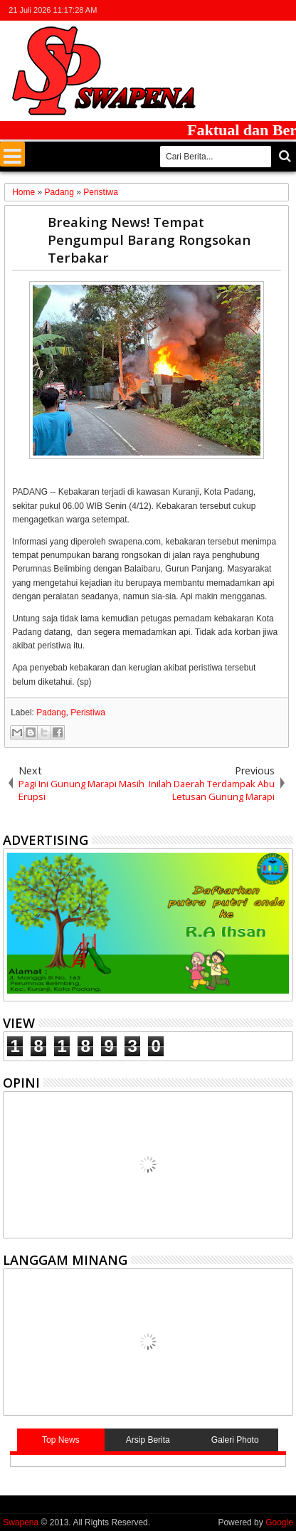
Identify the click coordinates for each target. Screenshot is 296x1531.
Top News (61, 1440)
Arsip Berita (148, 1440)
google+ (247, 10)
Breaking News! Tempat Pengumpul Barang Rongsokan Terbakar (149, 239)
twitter (210, 10)
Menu (12, 154)
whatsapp (284, 10)
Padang (50, 712)
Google (279, 1522)
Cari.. (283, 156)
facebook (228, 10)
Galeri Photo (235, 1440)
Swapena (20, 1522)
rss (265, 10)
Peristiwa (87, 712)
